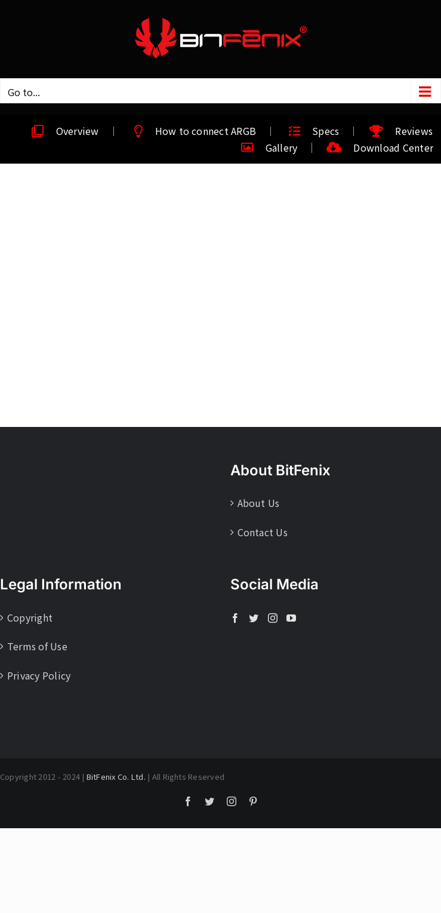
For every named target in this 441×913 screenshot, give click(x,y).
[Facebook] (235, 618)
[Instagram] (272, 618)
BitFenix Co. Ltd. (116, 776)
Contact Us (263, 532)
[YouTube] (291, 618)
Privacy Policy (38, 675)
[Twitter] (253, 618)
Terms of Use (37, 646)
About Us (259, 503)
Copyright (30, 617)
